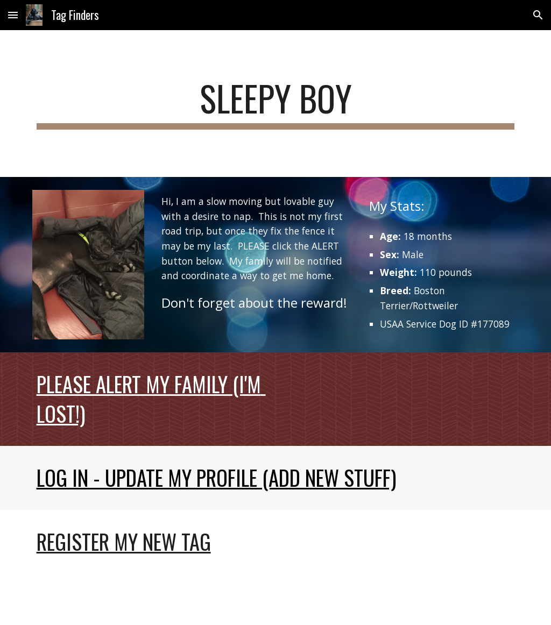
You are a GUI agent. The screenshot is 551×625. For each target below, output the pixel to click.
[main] (275, 103)
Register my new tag (124, 541)
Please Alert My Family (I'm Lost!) (151, 398)
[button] (13, 15)
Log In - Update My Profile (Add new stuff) (217, 477)
